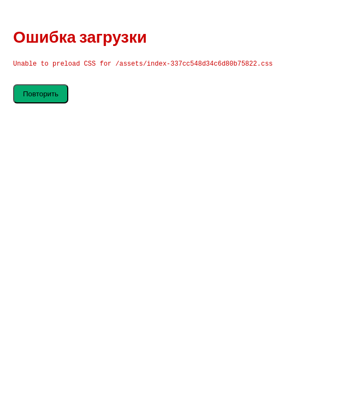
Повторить (40, 94)
